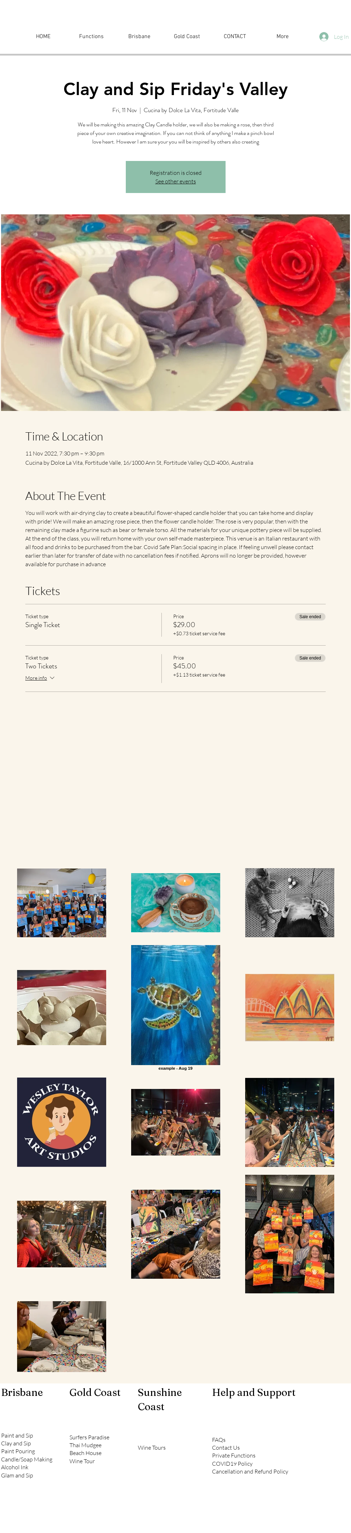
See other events (175, 181)
